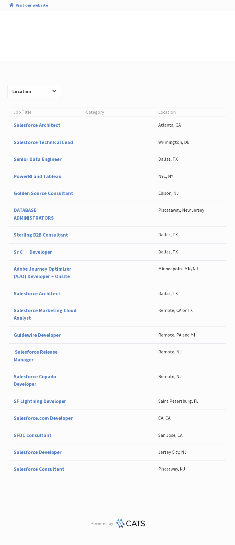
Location (34, 91)
